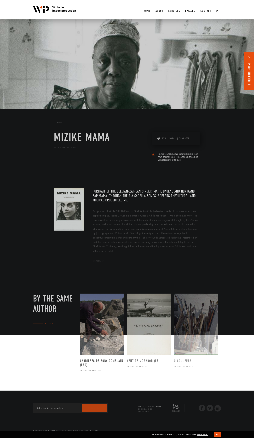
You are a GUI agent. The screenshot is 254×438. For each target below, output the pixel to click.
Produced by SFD (91, 431)
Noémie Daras (176, 160)
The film (59, 169)
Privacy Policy (74, 431)
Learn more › (202, 434)
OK (217, 434)
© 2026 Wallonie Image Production (48, 431)
